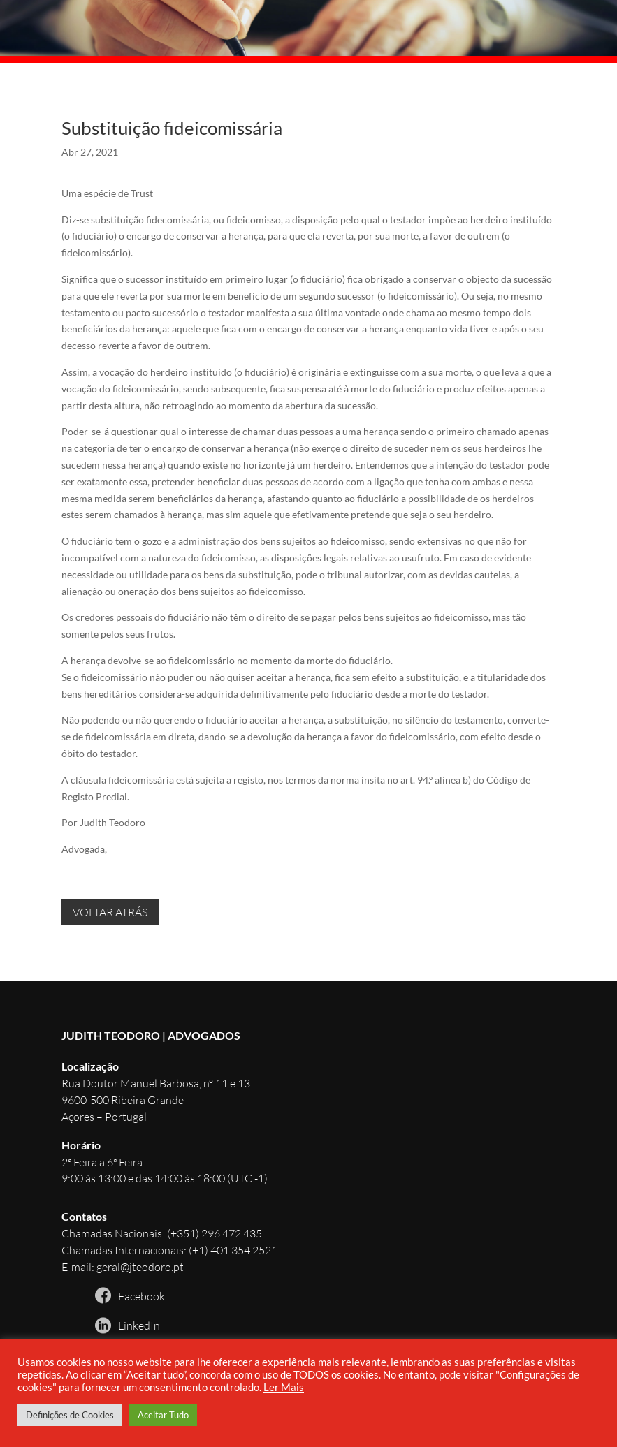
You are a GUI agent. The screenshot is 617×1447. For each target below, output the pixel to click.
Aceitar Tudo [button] (163, 1414)
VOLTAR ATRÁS (110, 912)
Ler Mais (283, 1387)
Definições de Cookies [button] (70, 1414)
